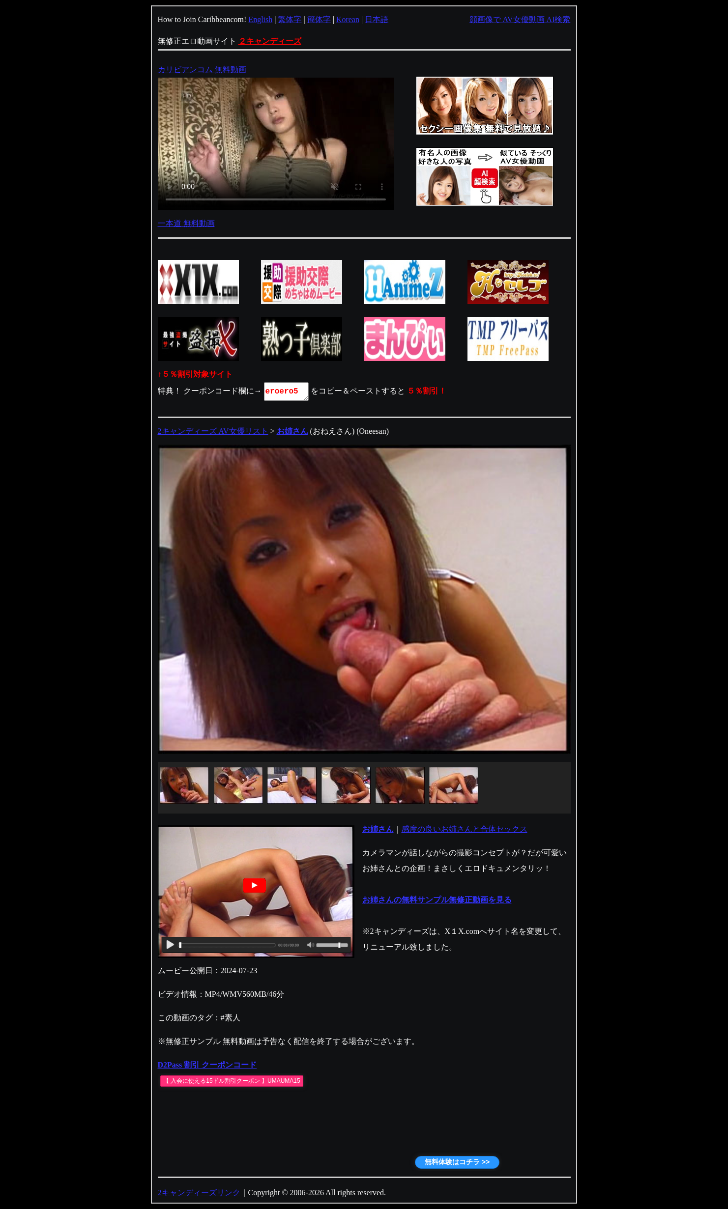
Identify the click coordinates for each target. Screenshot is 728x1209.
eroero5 (287, 391)
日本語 (376, 19)
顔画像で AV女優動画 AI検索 (520, 19)
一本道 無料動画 (186, 223)
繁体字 (289, 19)
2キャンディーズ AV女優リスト (213, 431)
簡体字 (319, 19)
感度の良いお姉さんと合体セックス (464, 829)
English (260, 19)
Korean (347, 19)
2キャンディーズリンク (199, 1192)
